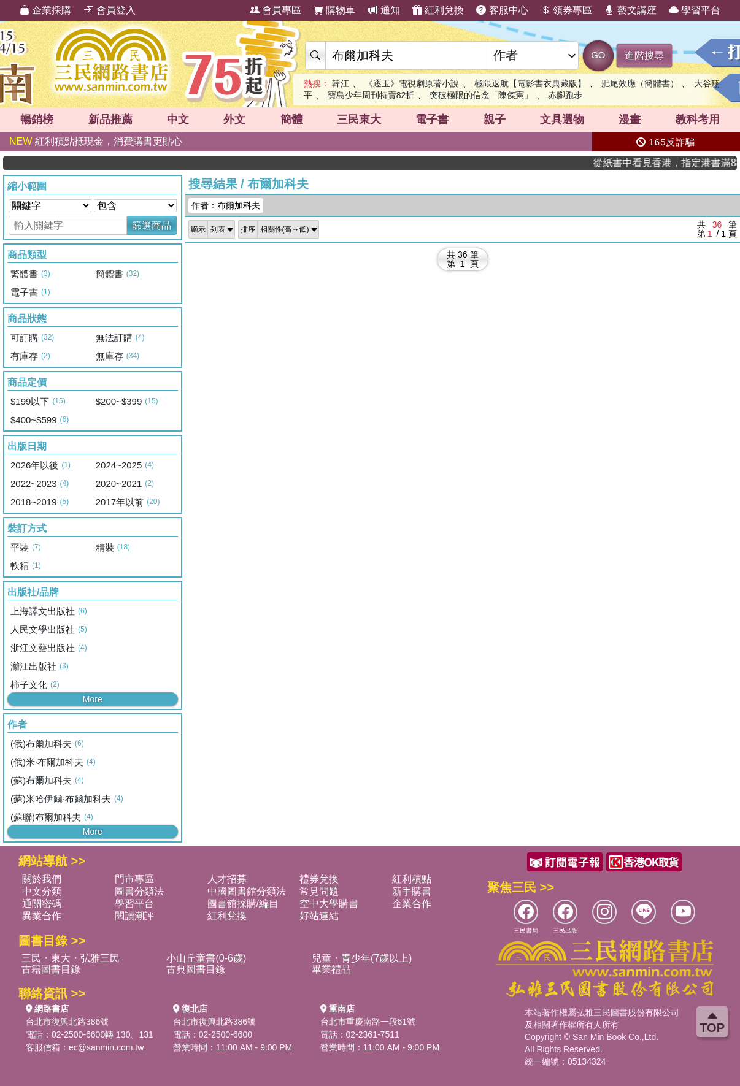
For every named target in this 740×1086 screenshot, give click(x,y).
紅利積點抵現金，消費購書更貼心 (95, 141)
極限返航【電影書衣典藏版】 (530, 83)
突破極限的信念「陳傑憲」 (481, 95)
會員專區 (275, 10)
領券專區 (566, 10)
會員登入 (109, 10)
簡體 (291, 119)
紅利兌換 (438, 10)
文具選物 (562, 119)
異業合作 (41, 916)
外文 (234, 119)
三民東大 (359, 119)
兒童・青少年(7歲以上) (362, 958)
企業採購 (45, 10)
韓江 (340, 83)
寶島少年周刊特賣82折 (371, 95)
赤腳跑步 (565, 95)
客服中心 (502, 10)
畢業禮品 (331, 969)
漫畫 (630, 119)
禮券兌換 (319, 879)
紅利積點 (411, 879)
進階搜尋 (644, 55)
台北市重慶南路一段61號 (368, 1022)
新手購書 (411, 891)
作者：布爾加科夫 (225, 205)
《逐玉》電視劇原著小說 (411, 83)
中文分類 (41, 891)
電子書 (432, 119)
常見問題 (319, 891)
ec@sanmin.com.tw (106, 1047)
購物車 (334, 10)
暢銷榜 (36, 119)
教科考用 (698, 119)
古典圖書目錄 (195, 969)
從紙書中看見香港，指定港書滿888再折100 (684, 163)
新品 (110, 119)
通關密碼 (41, 903)
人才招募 (227, 879)
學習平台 (694, 10)
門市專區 (134, 879)
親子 (495, 119)
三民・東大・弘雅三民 (70, 958)
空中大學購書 (328, 903)
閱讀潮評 (134, 916)
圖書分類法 (139, 891)
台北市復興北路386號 (67, 1022)
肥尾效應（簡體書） (640, 83)
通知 (383, 10)
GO (598, 55)
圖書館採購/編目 (243, 903)
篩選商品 (151, 225)
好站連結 (319, 916)
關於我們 (41, 879)
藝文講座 (630, 10)
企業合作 (411, 903)
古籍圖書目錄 (50, 969)
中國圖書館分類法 (246, 891)
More (92, 699)
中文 (178, 119)
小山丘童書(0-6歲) (206, 958)
